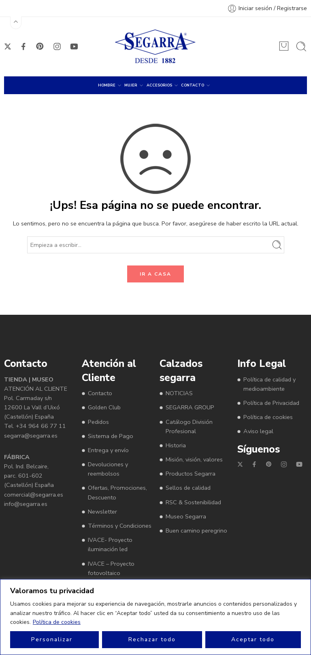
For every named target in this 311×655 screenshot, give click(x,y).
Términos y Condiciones (119, 526)
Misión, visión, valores (194, 459)
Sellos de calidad (188, 488)
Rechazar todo (152, 639)
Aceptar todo (253, 639)
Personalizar (51, 639)
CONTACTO (192, 85)
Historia (176, 445)
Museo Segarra (186, 516)
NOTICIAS (179, 393)
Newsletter (102, 512)
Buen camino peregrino (196, 531)
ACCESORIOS (159, 85)
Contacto (100, 393)
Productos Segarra (190, 474)
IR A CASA (155, 274)
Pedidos (98, 422)
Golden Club (104, 407)
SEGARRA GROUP (190, 407)
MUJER (130, 85)
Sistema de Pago (110, 436)
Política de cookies (57, 622)
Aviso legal (258, 431)
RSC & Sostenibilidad (193, 502)
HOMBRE (106, 85)
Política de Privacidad (271, 403)
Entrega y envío (108, 450)
